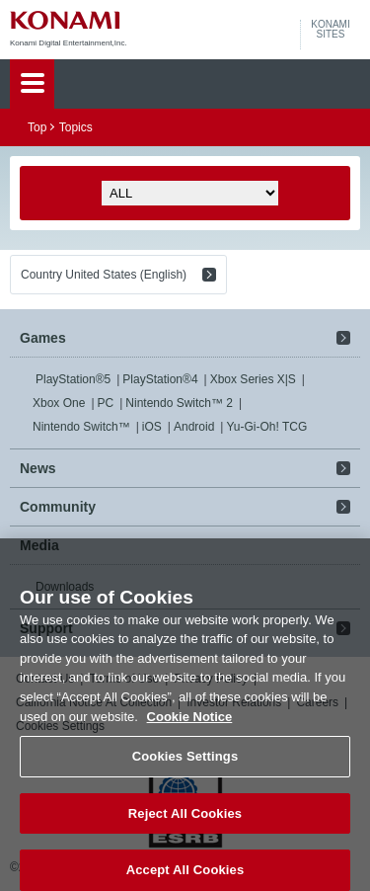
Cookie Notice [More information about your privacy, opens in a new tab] (190, 721)
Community (58, 507)
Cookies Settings (185, 761)
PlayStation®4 (159, 379)
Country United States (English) (103, 275)
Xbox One (59, 403)
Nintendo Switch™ (81, 427)
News (38, 468)
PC (106, 403)
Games (43, 338)
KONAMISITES (330, 30)
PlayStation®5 (73, 379)
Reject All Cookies (185, 818)
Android (194, 427)
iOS (152, 427)
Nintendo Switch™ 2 (179, 403)
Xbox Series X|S (253, 379)
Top (37, 127)
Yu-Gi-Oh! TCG (266, 427)
